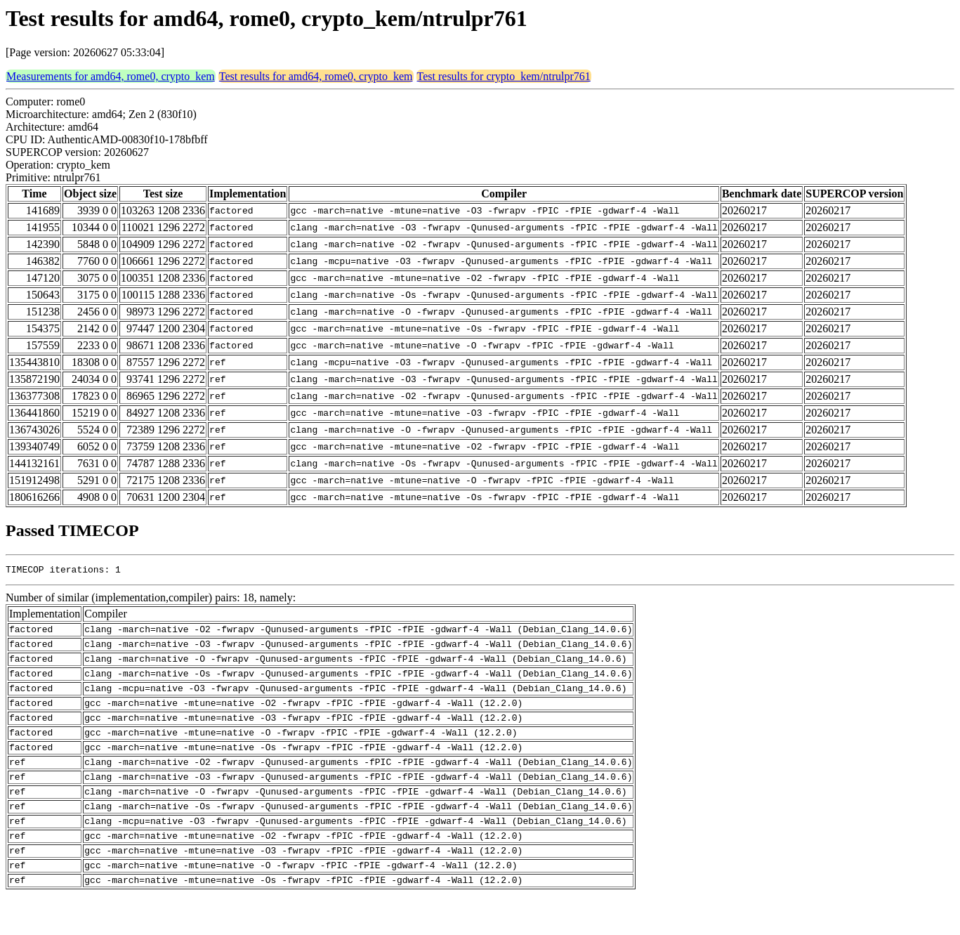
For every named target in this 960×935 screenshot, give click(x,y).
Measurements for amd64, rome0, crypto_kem (110, 76)
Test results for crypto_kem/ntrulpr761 (504, 76)
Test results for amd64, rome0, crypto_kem (316, 76)
